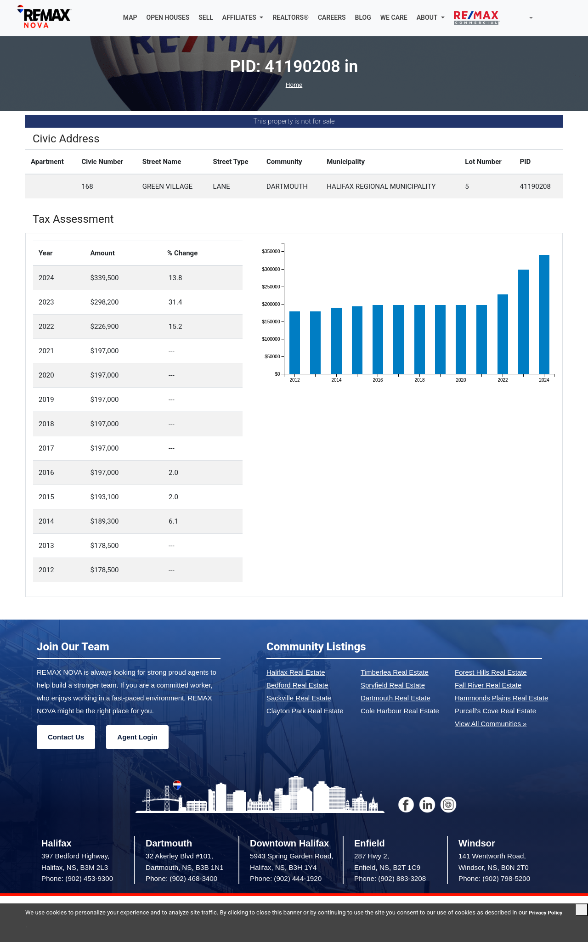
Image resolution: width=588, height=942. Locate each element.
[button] (243, 18)
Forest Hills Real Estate (491, 673)
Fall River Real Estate (488, 686)
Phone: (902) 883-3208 (390, 879)
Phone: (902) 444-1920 (286, 879)
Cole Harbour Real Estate (400, 712)
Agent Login (137, 738)
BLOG (363, 18)
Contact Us (66, 738)
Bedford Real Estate (297, 686)
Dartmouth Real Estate (395, 699)
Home (294, 85)
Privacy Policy (44, 925)
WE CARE (393, 18)
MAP (130, 18)
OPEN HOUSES (168, 18)
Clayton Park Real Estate (305, 712)
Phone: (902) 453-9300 (77, 879)
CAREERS (332, 18)
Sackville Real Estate (298, 699)
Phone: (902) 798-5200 (494, 879)
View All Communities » (490, 725)
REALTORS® (290, 18)
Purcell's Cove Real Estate (495, 712)
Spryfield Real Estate (393, 686)
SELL (205, 18)
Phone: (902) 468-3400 (181, 879)
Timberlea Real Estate (395, 673)
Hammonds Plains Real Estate (501, 699)
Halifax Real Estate (295, 673)
